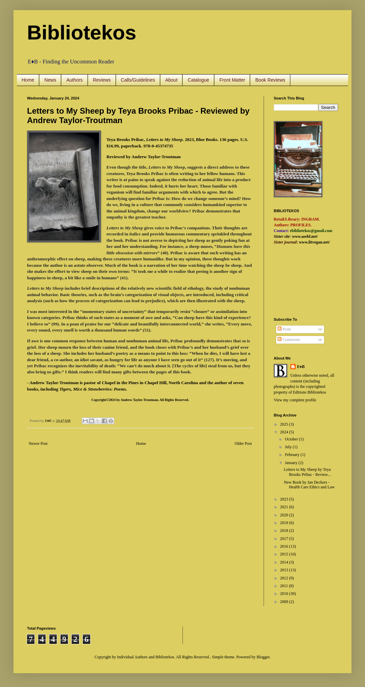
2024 (284, 432)
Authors (74, 80)
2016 (284, 546)
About (171, 80)
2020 (284, 515)
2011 (284, 585)
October (292, 439)
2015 (284, 554)
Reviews (102, 80)
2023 (284, 499)
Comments (288, 339)
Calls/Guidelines (138, 80)
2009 (284, 601)
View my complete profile (295, 400)
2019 (284, 522)
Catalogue (198, 80)
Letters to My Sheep (164, 139)
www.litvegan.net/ (314, 242)
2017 (284, 538)
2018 (284, 530)
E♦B (301, 366)
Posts (284, 329)
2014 (284, 562)
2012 (284, 578)
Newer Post (38, 443)
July (289, 447)
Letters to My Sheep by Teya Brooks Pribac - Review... (307, 472)
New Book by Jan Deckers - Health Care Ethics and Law (309, 484)
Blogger (263, 657)
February (292, 454)
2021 (284, 507)
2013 (284, 570)
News (50, 80)
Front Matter (232, 80)
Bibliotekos (81, 32)
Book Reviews (270, 80)
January (291, 462)
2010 (284, 593)
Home (28, 80)
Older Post (243, 443)
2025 (284, 424)
